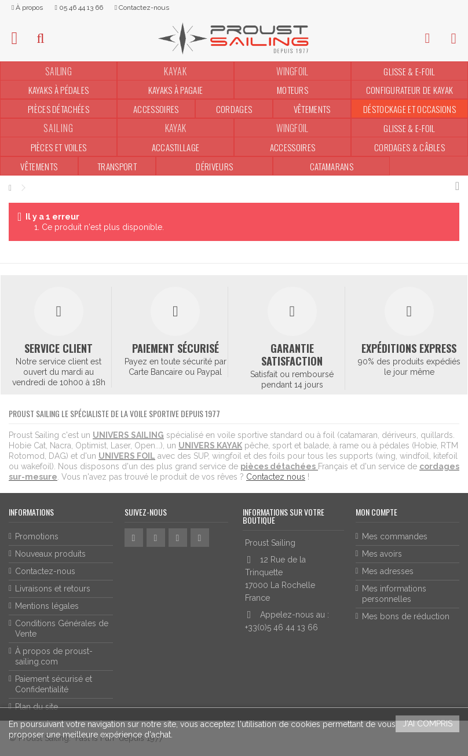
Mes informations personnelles (394, 594)
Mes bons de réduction (405, 616)
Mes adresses (388, 571)
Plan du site (36, 706)
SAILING (58, 71)
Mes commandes (394, 536)
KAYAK (176, 128)
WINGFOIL (292, 71)
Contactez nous (275, 476)
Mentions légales (47, 606)
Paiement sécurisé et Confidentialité (53, 684)
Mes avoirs (382, 553)
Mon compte (376, 512)
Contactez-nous (45, 571)
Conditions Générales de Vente (61, 628)
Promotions (36, 536)
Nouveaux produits (50, 553)
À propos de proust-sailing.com (54, 656)
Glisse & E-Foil (409, 71)
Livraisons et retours (52, 588)
